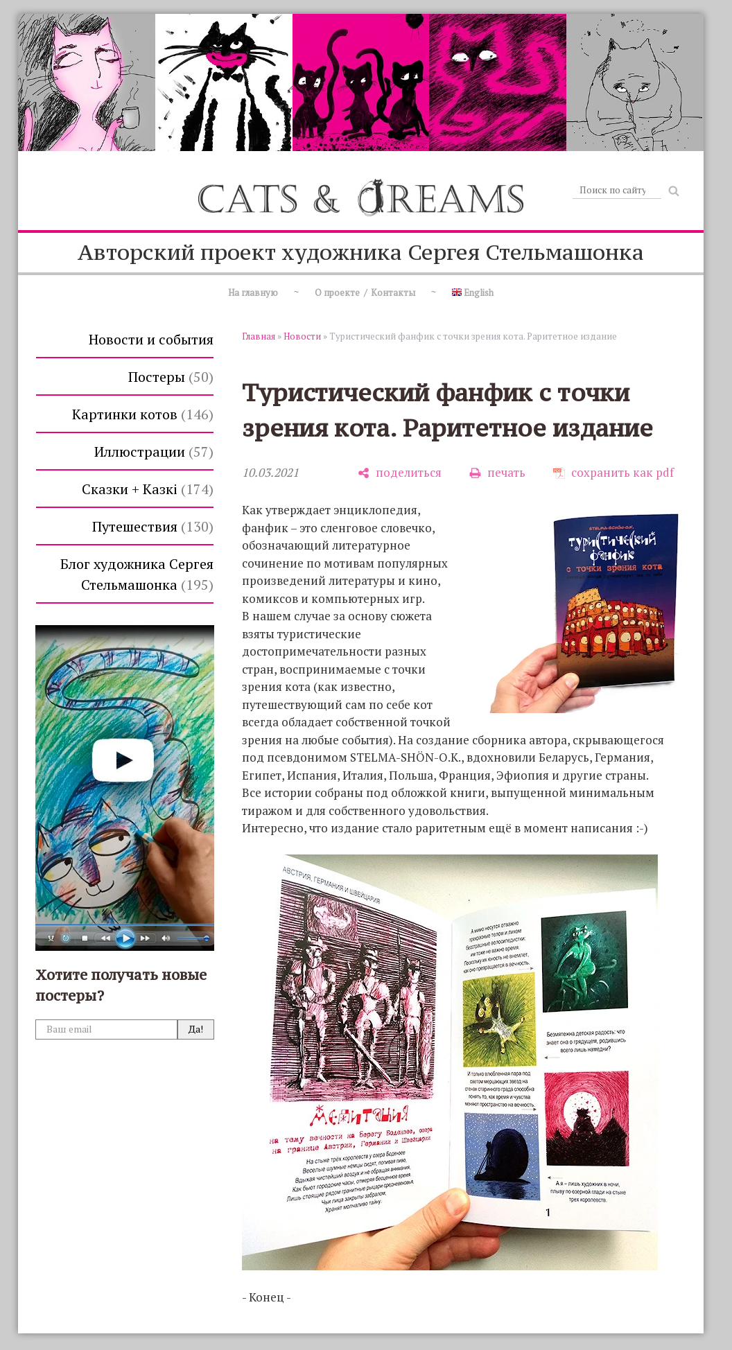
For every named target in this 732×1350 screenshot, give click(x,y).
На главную (253, 292)
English (473, 292)
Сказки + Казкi (148, 489)
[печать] (497, 473)
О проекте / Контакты (365, 292)
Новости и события (151, 339)
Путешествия (153, 526)
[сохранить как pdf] (613, 473)
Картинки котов (143, 414)
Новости (302, 336)
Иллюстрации (154, 451)
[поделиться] (399, 473)
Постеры (171, 376)
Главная (258, 336)
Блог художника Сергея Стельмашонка (137, 574)
